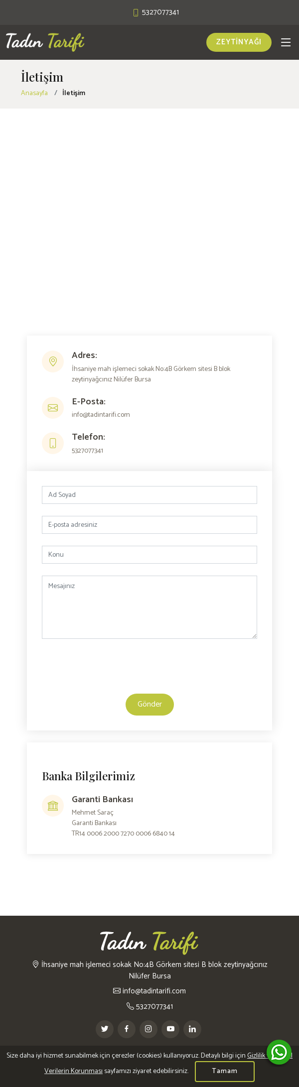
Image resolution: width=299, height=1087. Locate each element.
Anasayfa (34, 93)
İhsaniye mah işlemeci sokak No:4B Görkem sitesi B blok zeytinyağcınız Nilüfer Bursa (150, 970)
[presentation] (149, 670)
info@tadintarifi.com (149, 991)
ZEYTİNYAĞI (239, 42)
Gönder (150, 704)
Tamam (225, 1071)
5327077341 (150, 1006)
